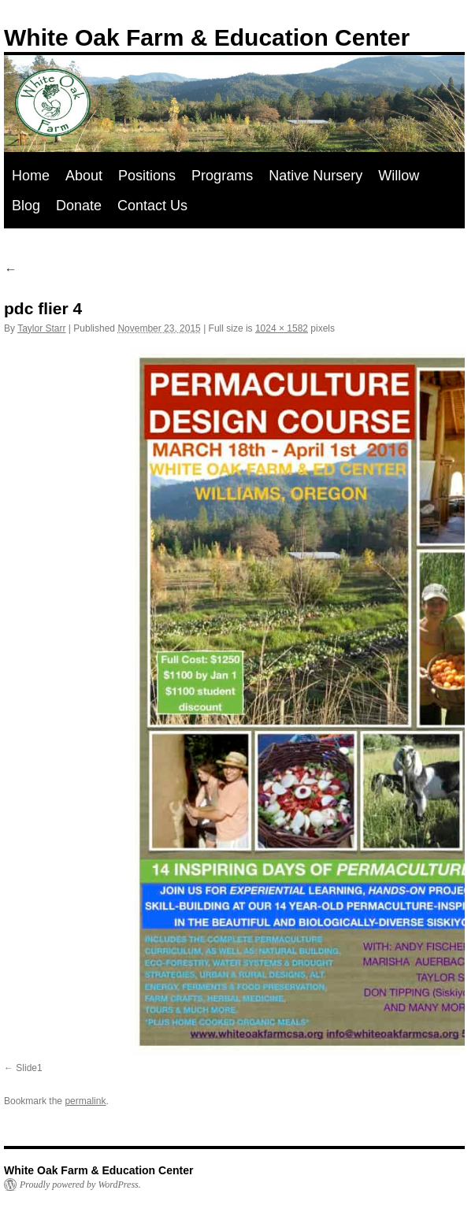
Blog (26, 205)
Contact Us (152, 205)
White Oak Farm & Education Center (207, 37)
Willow (398, 176)
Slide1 (29, 1067)
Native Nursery (315, 176)
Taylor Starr (41, 328)
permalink (85, 1101)
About (83, 176)
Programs (222, 176)
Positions (147, 176)
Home (31, 176)
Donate (79, 205)
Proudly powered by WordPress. (80, 1184)
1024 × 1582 (281, 328)
